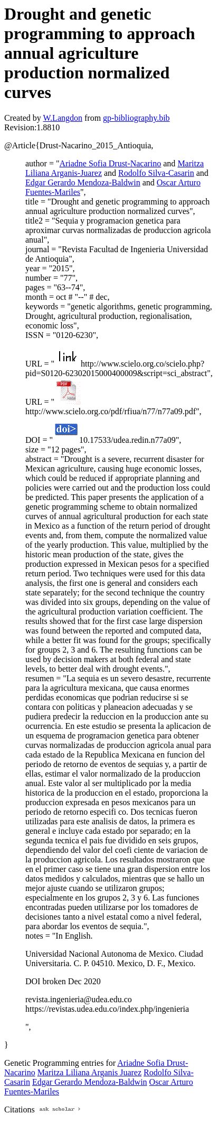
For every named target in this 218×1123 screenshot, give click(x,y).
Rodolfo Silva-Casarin (156, 172)
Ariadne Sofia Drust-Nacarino (110, 163)
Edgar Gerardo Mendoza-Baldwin (82, 182)
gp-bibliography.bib (136, 117)
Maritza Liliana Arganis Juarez (89, 1072)
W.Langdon (62, 117)
